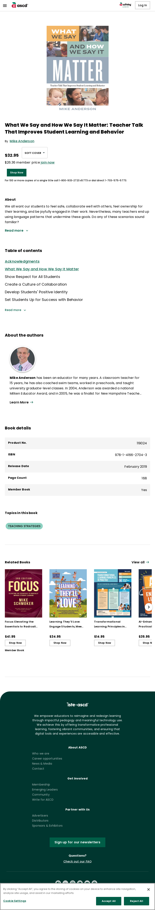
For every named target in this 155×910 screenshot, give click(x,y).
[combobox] (35, 152)
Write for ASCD (42, 800)
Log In (142, 5)
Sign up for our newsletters (77, 842)
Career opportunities (47, 759)
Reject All (136, 901)
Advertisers (40, 816)
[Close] (148, 889)
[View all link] (76, 402)
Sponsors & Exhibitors (47, 826)
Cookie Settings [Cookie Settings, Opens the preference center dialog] (14, 901)
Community (41, 795)
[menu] (4, 5)
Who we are (40, 753)
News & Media (42, 764)
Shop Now (16, 172)
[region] (77, 896)
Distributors (40, 821)
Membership (41, 785)
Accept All (109, 901)
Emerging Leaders (45, 790)
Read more (15, 310)
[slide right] (149, 607)
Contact (38, 769)
